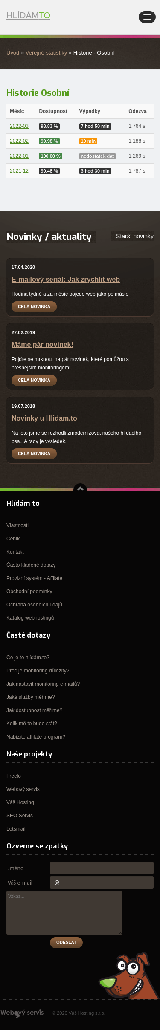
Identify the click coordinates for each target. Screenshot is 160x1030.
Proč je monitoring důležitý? (37, 671)
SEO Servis (19, 816)
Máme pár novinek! (42, 344)
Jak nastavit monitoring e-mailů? (43, 684)
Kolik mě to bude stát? (31, 724)
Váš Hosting (20, 802)
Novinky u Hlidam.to (44, 418)
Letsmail (16, 829)
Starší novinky (135, 236)
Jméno (15, 868)
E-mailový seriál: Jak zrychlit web (66, 279)
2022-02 (19, 141)
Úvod (12, 52)
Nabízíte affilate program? (35, 737)
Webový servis (23, 789)
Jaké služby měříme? (30, 697)
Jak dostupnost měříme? (34, 710)
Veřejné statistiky (46, 52)
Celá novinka (34, 306)
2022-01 (19, 156)
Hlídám (44, 17)
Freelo (13, 776)
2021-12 (19, 171)
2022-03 (19, 126)
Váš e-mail (20, 882)
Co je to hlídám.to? (27, 658)
